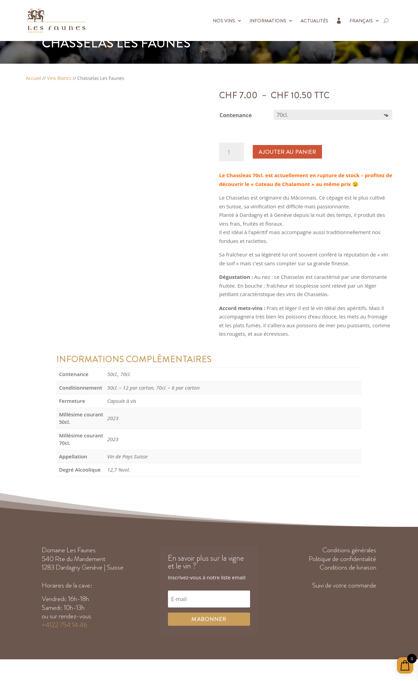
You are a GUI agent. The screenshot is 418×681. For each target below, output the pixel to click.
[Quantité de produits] (231, 167)
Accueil (33, 93)
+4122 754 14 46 (64, 640)
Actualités (314, 20)
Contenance (236, 130)
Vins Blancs (59, 93)
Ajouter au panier (287, 167)
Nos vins (224, 20)
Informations (267, 20)
